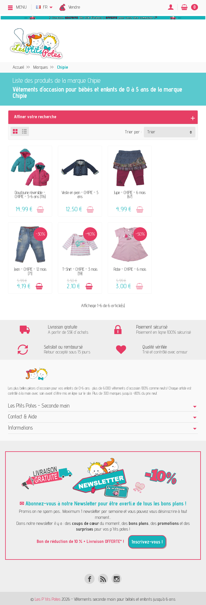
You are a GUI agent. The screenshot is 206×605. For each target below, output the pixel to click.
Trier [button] (151, 132)
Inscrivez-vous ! (147, 540)
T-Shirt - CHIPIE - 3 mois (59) (29, 269)
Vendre (74, 7)
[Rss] (103, 577)
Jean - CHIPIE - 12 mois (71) (176, 193)
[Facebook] (90, 577)
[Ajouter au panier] (40, 208)
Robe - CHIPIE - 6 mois (78, 267)
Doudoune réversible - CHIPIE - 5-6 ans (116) (29, 193)
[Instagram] (116, 577)
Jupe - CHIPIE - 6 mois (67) (127, 193)
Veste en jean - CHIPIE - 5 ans (78, 193)
